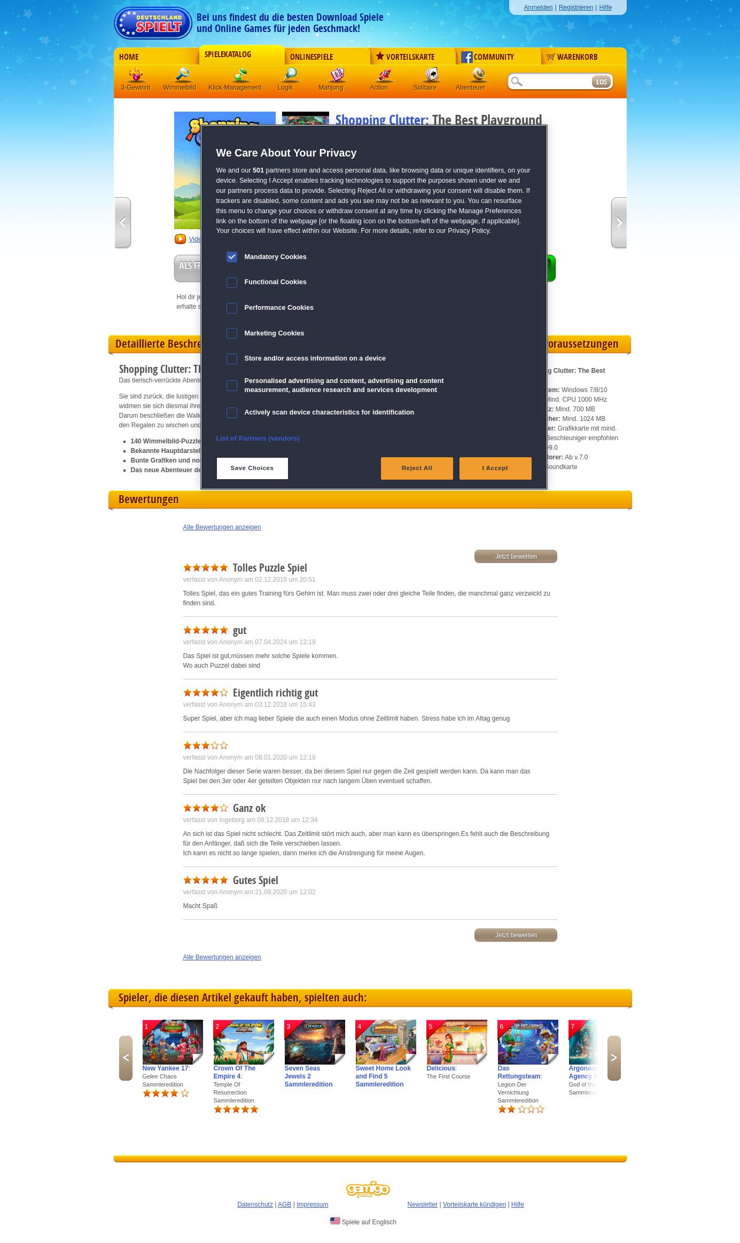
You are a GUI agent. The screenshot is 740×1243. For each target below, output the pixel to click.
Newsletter (423, 1204)
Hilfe (605, 7)
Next (614, 1058)
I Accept (495, 468)
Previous (126, 1058)
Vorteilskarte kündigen (474, 1204)
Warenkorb (572, 57)
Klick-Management (241, 77)
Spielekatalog (228, 54)
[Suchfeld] (549, 82)
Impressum (312, 1204)
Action (384, 77)
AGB (284, 1204)
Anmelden (538, 7)
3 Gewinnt (136, 77)
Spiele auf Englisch (363, 1221)
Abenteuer (478, 77)
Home (128, 57)
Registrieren (576, 7)
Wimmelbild (183, 77)
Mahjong (337, 77)
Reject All (417, 468)
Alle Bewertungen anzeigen (222, 527)
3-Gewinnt (136, 87)
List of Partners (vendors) (258, 438)
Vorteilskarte (405, 57)
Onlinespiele (311, 57)
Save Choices (252, 468)
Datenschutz (255, 1204)
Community (487, 57)
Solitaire (431, 77)
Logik (290, 77)
